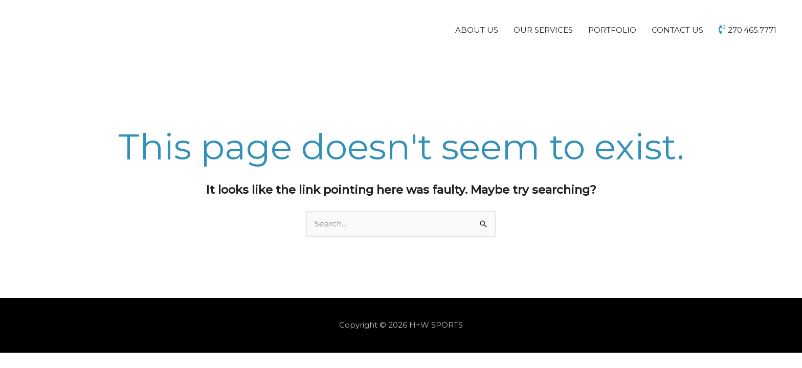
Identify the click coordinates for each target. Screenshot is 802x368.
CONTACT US (677, 30)
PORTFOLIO (612, 30)
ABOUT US (476, 30)
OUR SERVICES (543, 30)
